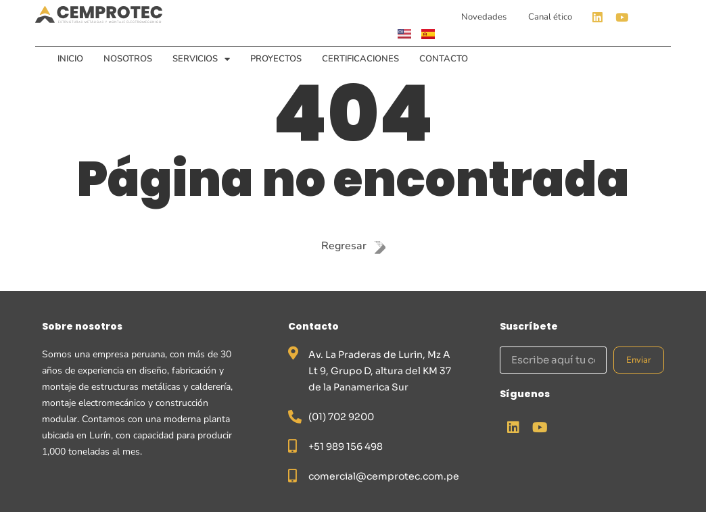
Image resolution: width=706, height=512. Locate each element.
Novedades (484, 17)
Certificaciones (360, 59)
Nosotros (127, 59)
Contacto (443, 59)
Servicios (201, 59)
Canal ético (550, 17)
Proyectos (276, 59)
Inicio (70, 59)
